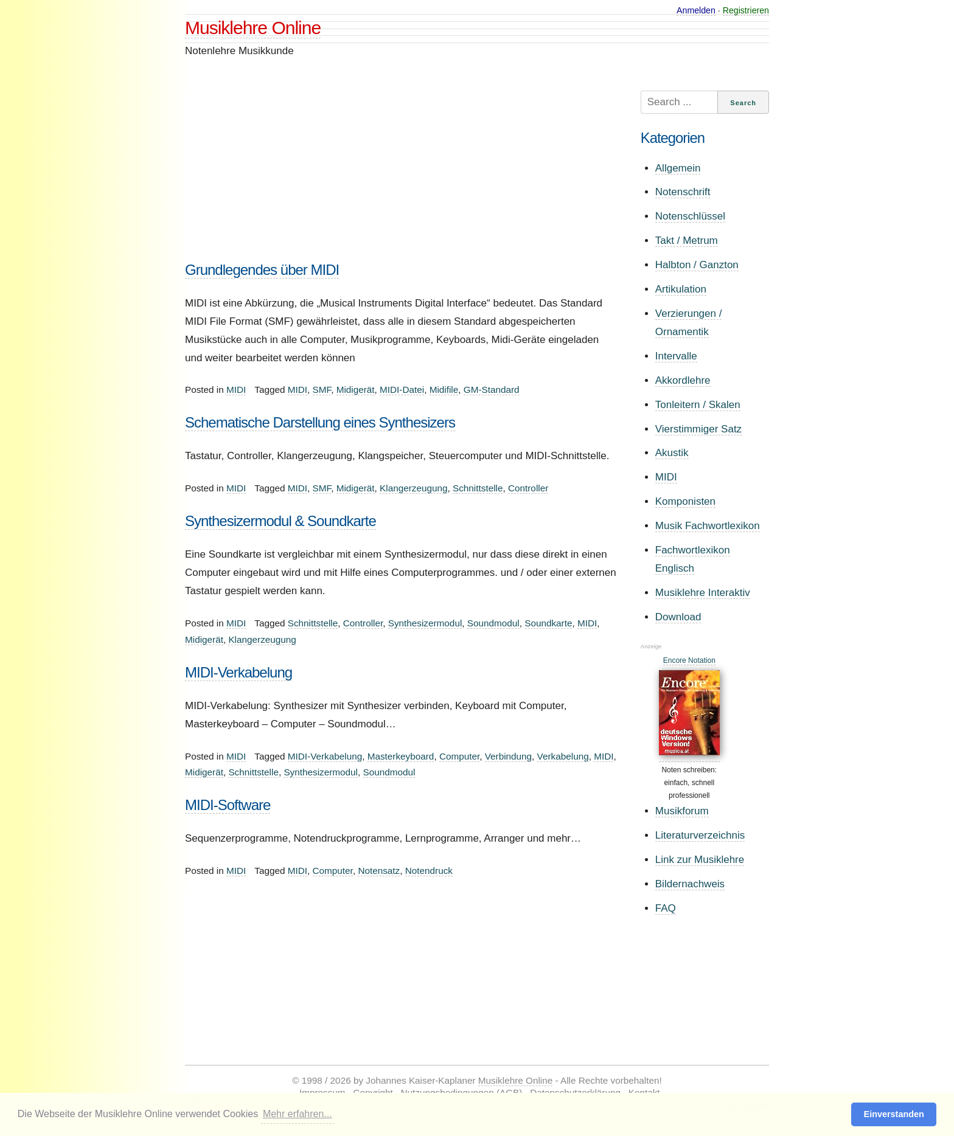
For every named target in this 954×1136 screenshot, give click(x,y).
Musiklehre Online (253, 28)
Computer (459, 756)
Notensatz (379, 870)
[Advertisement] (401, 176)
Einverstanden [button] (894, 1114)
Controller (528, 488)
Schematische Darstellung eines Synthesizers (320, 422)
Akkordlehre (683, 380)
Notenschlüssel (690, 216)
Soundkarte (548, 623)
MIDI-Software (227, 805)
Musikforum (682, 811)
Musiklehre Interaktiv (702, 592)
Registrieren (746, 10)
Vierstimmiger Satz (698, 429)
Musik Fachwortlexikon (707, 526)
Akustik (672, 453)
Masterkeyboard (400, 756)
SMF (322, 389)
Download (678, 617)
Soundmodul (493, 623)
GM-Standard (492, 389)
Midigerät (355, 389)
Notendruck (429, 870)
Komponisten (685, 501)
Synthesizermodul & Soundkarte (280, 521)
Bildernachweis (690, 884)
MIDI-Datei (402, 389)
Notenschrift (683, 192)
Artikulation (680, 289)
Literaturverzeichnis (700, 835)
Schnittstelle (478, 488)
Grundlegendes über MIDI (262, 269)
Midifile (444, 389)
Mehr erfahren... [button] (297, 1114)
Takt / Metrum (686, 240)
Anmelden (696, 10)
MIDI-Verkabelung (238, 672)
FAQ (665, 908)
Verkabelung (563, 756)
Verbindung (508, 756)
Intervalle (676, 356)
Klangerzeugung (413, 488)
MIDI (236, 389)
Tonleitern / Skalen (697, 404)
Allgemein (678, 168)
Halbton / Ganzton (697, 265)
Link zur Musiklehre (699, 859)
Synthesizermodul (425, 623)
